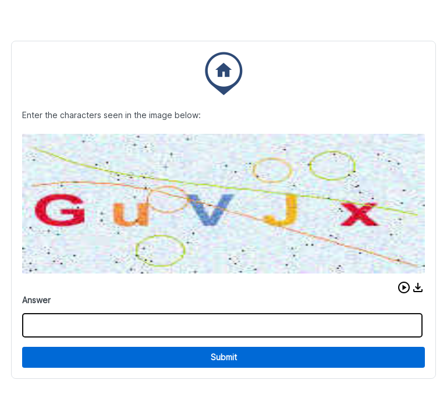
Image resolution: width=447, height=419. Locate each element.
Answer (36, 300)
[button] (404, 287)
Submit (224, 357)
